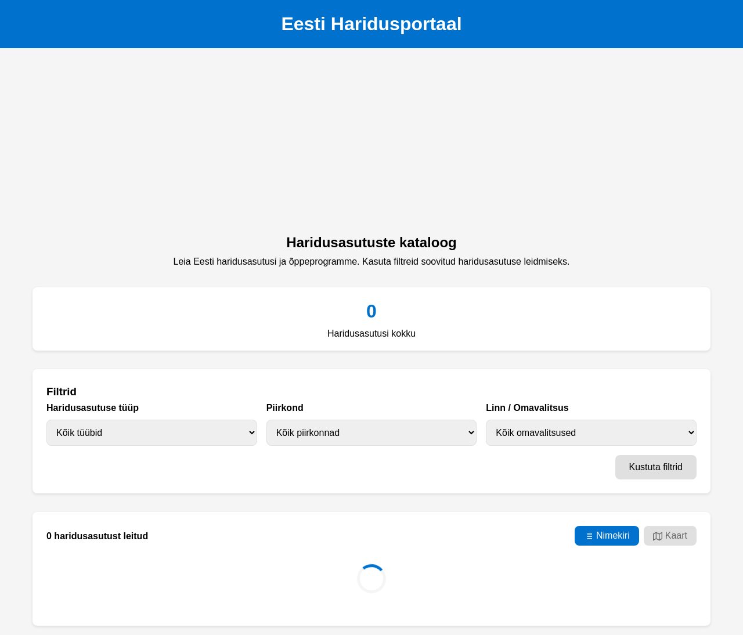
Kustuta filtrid (656, 467)
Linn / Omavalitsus (527, 408)
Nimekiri (607, 536)
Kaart (670, 536)
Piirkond (285, 408)
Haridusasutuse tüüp (92, 408)
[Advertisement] (371, 144)
